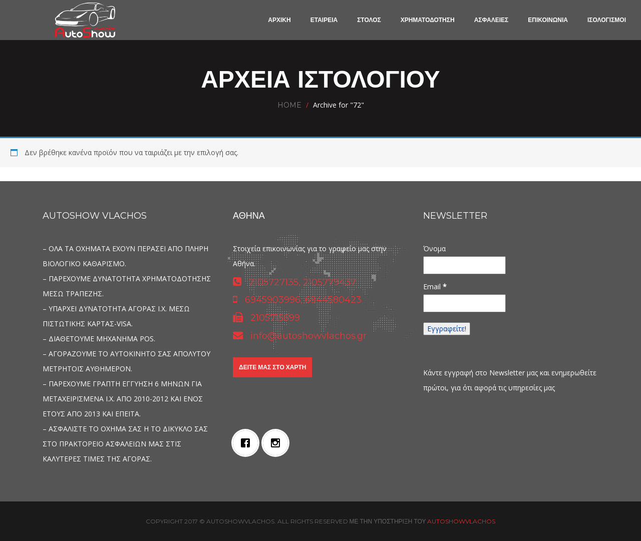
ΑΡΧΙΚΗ (279, 20)
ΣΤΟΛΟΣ (369, 20)
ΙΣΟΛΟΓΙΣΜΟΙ (606, 20)
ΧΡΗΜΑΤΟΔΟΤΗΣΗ (428, 20)
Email (435, 286)
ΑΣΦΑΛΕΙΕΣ (491, 20)
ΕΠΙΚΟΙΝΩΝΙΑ (548, 20)
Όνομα (434, 248)
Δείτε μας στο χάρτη (272, 367)
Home (289, 105)
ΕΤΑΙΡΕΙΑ (324, 20)
